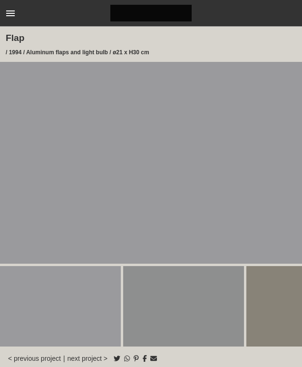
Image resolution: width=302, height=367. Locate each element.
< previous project (34, 358)
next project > (87, 358)
